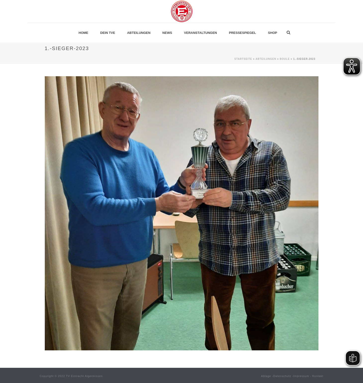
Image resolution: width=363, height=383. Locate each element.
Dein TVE (107, 33)
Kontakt (317, 376)
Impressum (301, 376)
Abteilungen (139, 33)
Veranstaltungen (200, 33)
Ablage (266, 376)
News (167, 33)
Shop (272, 33)
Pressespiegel (242, 33)
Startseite (243, 59)
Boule (285, 59)
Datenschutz (282, 376)
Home (83, 33)
